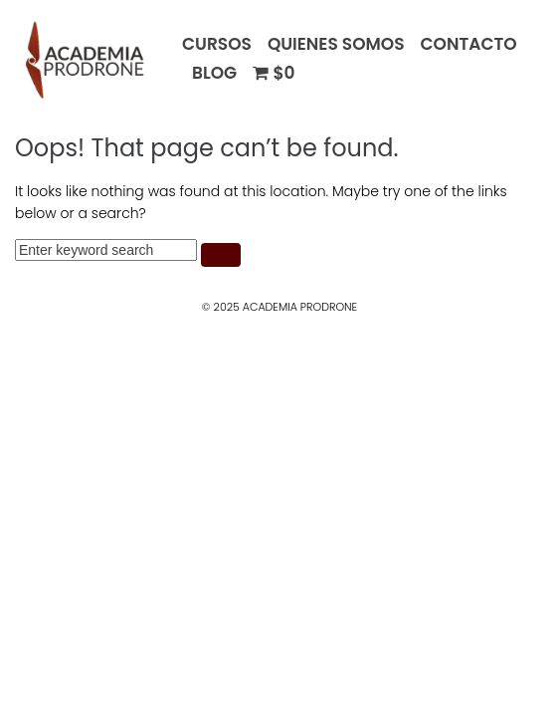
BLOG (214, 73)
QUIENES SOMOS (336, 44)
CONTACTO (469, 44)
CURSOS (217, 44)
